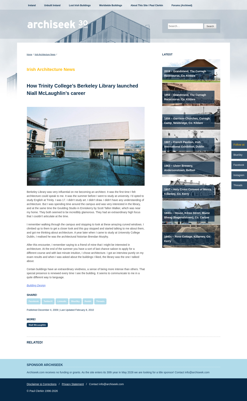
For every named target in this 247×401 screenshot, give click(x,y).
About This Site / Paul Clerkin (147, 5)
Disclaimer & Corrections (42, 384)
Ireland (32, 5)
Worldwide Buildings (110, 5)
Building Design (36, 285)
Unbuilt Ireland (52, 5)
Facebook (34, 301)
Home (29, 54)
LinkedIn (61, 301)
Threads (100, 301)
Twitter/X (48, 301)
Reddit (88, 301)
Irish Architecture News (45, 54)
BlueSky (75, 301)
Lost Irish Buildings (80, 5)
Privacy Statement (73, 384)
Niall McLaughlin (37, 325)
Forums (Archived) (182, 5)
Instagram (238, 175)
